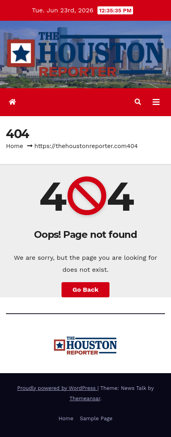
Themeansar (85, 398)
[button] (138, 102)
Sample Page (96, 418)
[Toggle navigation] (156, 102)
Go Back (86, 289)
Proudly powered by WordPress (57, 388)
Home (14, 146)
